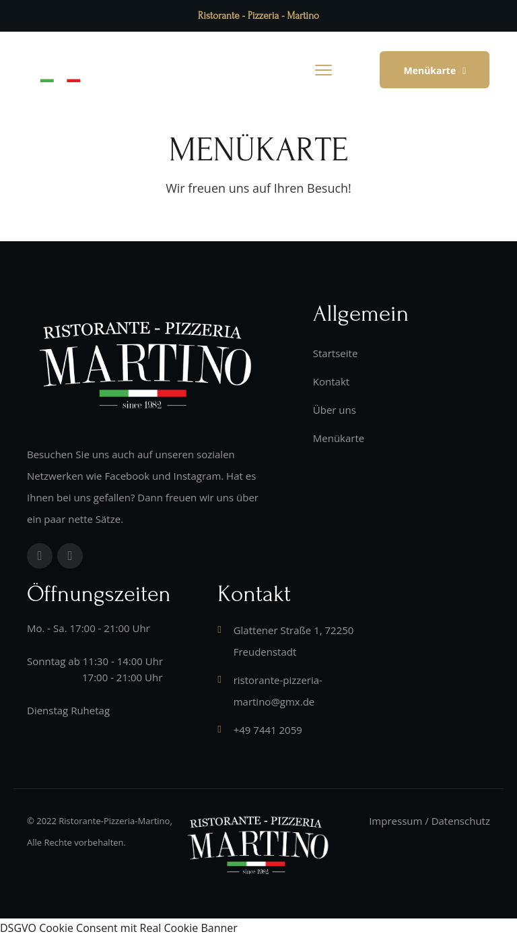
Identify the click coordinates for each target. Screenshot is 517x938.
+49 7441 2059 (268, 730)
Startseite (335, 353)
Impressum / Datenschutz (429, 820)
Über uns (334, 409)
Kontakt (331, 381)
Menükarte (338, 438)
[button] (434, 69)
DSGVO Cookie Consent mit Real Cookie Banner (119, 927)
